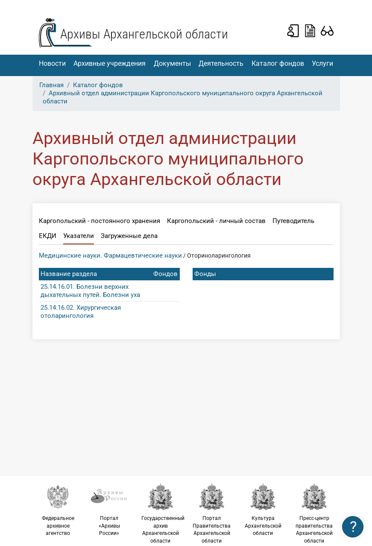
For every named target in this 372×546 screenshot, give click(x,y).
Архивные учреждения (109, 63)
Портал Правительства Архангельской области (212, 513)
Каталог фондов (278, 63)
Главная (51, 85)
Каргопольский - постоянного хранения (99, 221)
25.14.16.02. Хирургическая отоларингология (81, 312)
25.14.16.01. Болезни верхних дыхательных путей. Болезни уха (90, 291)
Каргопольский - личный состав (216, 221)
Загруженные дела (129, 236)
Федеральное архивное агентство (58, 509)
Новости (52, 63)
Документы (172, 63)
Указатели (78, 236)
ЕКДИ (47, 236)
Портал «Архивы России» (109, 509)
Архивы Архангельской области (144, 33)
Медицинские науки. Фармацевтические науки (110, 255)
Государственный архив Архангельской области (163, 513)
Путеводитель (293, 221)
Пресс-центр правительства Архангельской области (314, 513)
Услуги (322, 63)
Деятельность (221, 63)
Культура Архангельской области (263, 509)
